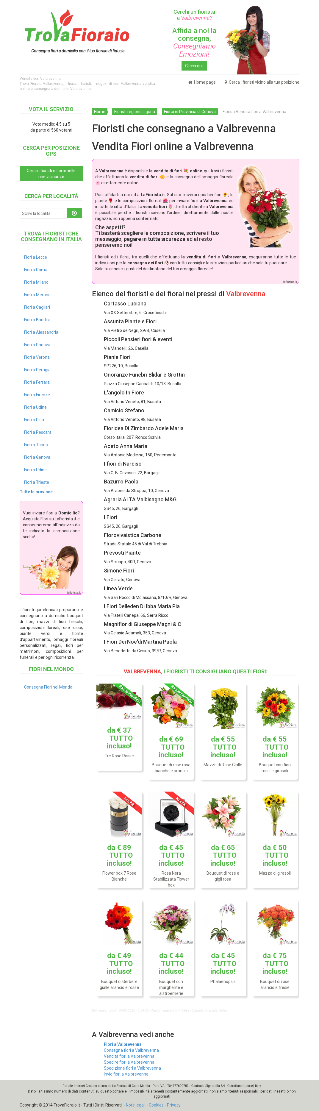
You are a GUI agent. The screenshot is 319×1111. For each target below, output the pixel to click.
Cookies (156, 1105)
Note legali (136, 1105)
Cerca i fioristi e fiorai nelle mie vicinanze (51, 173)
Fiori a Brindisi (37, 319)
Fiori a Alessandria (41, 332)
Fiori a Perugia (37, 369)
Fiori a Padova (37, 344)
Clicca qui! (194, 65)
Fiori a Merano (37, 294)
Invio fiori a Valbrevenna (126, 1074)
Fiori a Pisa (34, 419)
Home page (202, 82)
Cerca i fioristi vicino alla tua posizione (262, 82)
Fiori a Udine (35, 407)
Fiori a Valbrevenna (123, 1044)
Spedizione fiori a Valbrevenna (132, 1068)
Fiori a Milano (36, 282)
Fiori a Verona (37, 357)
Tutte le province (36, 491)
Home (99, 111)
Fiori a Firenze (37, 394)
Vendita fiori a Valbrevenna (129, 1056)
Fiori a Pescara (37, 432)
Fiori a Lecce (35, 257)
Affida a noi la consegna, (194, 42)
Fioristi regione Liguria (134, 111)
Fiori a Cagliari (37, 307)
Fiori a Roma (35, 269)
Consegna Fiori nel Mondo (48, 687)
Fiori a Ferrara (37, 382)
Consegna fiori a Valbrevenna (131, 1050)
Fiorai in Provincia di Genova (190, 111)
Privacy (174, 1105)
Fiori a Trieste (36, 482)
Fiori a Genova (37, 457)
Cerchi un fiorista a (194, 15)
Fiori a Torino (36, 444)
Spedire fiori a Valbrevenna (129, 1062)
